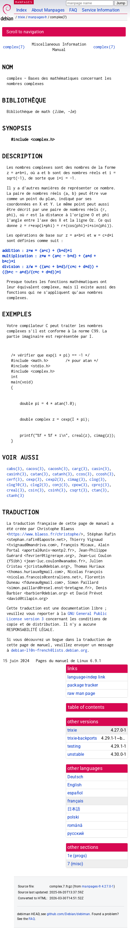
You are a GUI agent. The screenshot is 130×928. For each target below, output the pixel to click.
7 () (75, 863)
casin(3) (100, 468)
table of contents (86, 707)
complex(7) (14, 47)
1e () (77, 855)
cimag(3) (76, 479)
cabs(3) (14, 468)
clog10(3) (16, 484)
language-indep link (86, 677)
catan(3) (39, 474)
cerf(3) (14, 479)
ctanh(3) (15, 495)
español (75, 792)
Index (21, 10)
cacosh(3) (58, 468)
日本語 (73, 809)
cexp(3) (33, 479)
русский (75, 833)
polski (73, 817)
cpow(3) (79, 484)
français (75, 801)
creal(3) (15, 490)
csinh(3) (57, 490)
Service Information (101, 10)
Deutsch (75, 776)
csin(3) (36, 490)
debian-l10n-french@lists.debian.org (49, 650)
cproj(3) (100, 484)
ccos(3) (83, 474)
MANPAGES (23, 2)
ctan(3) (99, 490)
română (74, 825)
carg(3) (79, 468)
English (74, 784)
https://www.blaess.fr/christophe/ (45, 534)
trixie (21, 17)
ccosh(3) (104, 474)
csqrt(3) (78, 490)
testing (74, 746)
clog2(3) (39, 484)
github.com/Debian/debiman (68, 914)
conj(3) (60, 484)
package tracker (82, 685)
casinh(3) (16, 474)
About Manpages (48, 10)
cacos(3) (35, 468)
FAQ (73, 10)
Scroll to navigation (25, 31)
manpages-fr (37, 17)
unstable (75, 754)
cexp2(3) (54, 479)
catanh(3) (62, 474)
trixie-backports (82, 738)
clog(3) (97, 479)
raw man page (81, 693)
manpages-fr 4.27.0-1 (98, 886)
